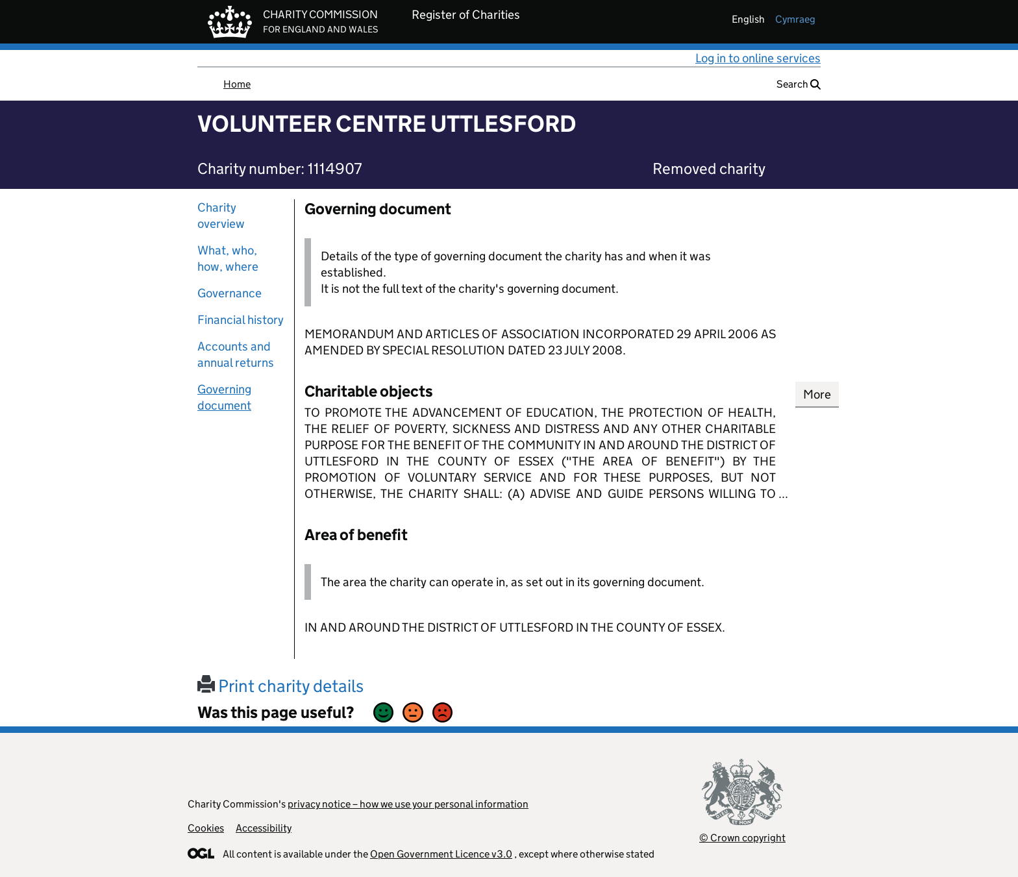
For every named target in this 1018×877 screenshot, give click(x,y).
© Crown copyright (742, 838)
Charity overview (221, 215)
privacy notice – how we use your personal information (408, 804)
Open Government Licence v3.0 (441, 854)
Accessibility (264, 828)
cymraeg (795, 19)
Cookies (206, 828)
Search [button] (798, 84)
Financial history (240, 319)
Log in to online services (758, 58)
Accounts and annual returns (235, 354)
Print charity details (280, 686)
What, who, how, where (227, 258)
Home (237, 84)
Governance (229, 293)
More (817, 394)
